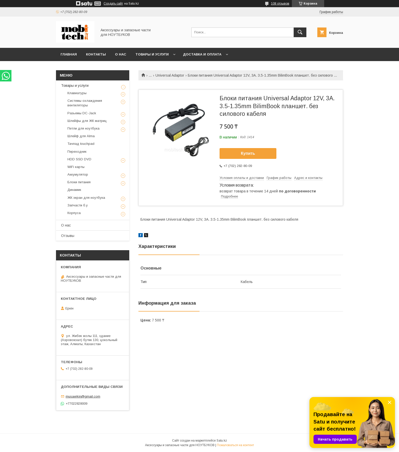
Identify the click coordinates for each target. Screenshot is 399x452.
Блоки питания (79, 182)
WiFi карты (75, 167)
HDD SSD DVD (79, 159)
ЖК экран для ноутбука (86, 198)
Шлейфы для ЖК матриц (87, 121)
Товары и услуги (152, 54)
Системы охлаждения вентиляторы (84, 103)
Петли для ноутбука (83, 128)
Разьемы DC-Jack (81, 113)
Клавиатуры (77, 93)
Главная (69, 54)
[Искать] (300, 32)
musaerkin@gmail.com (83, 396)
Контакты (96, 54)
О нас (120, 54)
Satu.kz (222, 440)
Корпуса (74, 213)
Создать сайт (113, 3)
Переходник (77, 151)
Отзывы (67, 236)
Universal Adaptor (169, 75)
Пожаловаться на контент (235, 445)
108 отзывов (280, 3)
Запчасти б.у (77, 205)
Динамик (74, 190)
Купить (248, 153)
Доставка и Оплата (202, 54)
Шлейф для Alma (81, 136)
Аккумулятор (77, 174)
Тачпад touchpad (80, 144)
